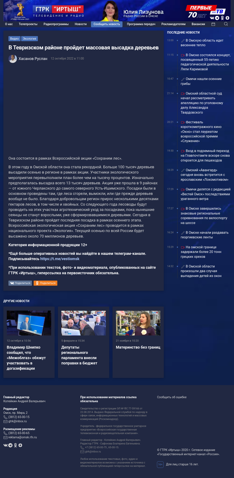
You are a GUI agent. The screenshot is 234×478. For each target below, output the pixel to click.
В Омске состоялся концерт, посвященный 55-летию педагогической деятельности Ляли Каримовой (206, 62)
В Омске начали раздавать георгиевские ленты (204, 235)
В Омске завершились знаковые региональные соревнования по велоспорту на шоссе (204, 215)
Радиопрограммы (56, 24)
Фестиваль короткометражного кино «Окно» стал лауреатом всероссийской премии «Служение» (201, 131)
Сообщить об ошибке (171, 397)
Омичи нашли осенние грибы (201, 81)
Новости (81, 24)
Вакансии (198, 24)
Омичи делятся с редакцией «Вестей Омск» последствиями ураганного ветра (206, 194)
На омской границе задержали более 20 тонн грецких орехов (201, 252)
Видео (14, 38)
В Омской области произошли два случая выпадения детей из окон (201, 271)
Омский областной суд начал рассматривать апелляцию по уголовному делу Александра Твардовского (202, 102)
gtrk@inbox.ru (17, 421)
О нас (9, 24)
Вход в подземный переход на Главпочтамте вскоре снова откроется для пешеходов (205, 155)
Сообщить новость (107, 24)
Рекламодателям (173, 24)
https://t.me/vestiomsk (59, 259)
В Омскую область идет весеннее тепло (202, 42)
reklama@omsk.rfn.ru (22, 437)
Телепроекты (28, 24)
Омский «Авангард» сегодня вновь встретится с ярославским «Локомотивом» (204, 175)
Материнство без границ (138, 347)
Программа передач (141, 24)
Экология (29, 38)
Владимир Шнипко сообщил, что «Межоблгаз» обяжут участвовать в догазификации (26, 358)
